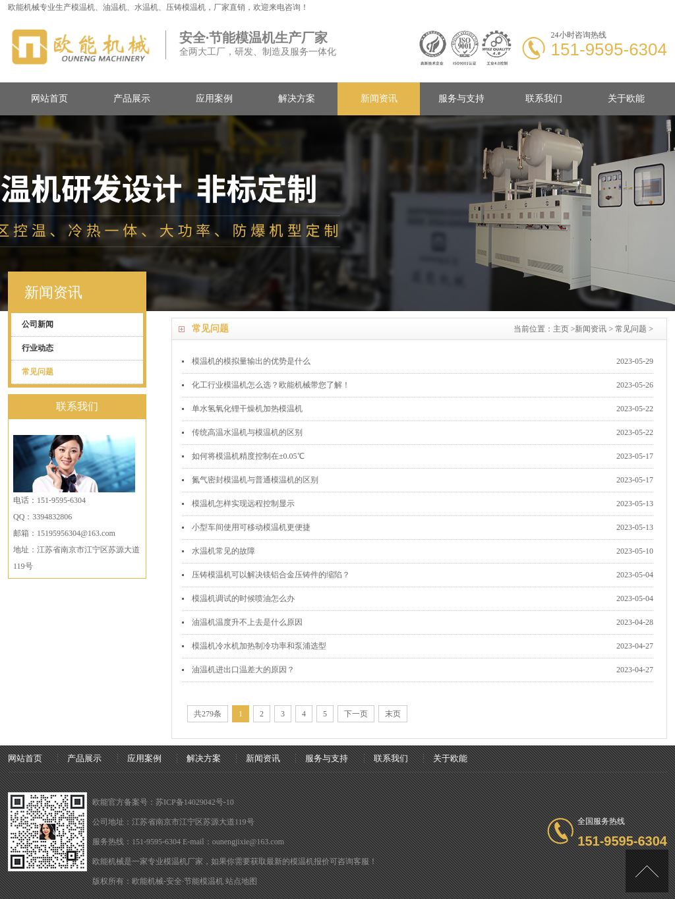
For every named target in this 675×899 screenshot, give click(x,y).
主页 (561, 329)
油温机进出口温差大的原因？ (243, 669)
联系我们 (543, 98)
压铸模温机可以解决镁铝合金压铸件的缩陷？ (271, 574)
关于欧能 (626, 98)
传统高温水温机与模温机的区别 (247, 432)
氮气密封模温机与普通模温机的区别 (255, 479)
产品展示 (131, 98)
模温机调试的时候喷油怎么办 (243, 598)
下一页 (356, 713)
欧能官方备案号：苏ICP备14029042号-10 (163, 802)
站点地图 (241, 881)
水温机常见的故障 (223, 551)
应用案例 (214, 98)
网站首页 (49, 98)
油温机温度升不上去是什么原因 (247, 622)
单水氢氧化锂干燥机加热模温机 (247, 408)
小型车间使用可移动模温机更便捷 (251, 527)
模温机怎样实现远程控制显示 (243, 503)
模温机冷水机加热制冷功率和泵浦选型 (259, 646)
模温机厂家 (183, 861)
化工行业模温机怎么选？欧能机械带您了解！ (271, 385)
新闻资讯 (379, 98)
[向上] (647, 871)
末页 (393, 713)
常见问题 (631, 329)
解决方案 (296, 98)
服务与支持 (461, 98)
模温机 (83, 7)
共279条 (207, 713)
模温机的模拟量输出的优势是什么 (251, 361)
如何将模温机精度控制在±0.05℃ (248, 456)
